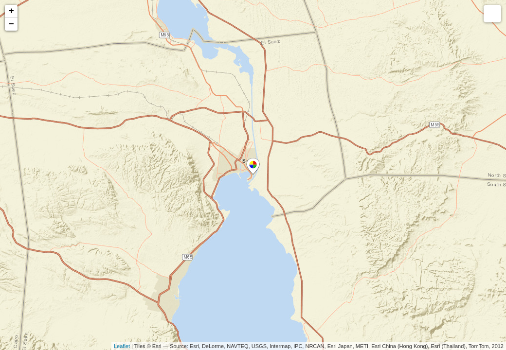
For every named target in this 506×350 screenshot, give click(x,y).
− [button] (11, 24)
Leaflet (122, 346)
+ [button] (11, 11)
